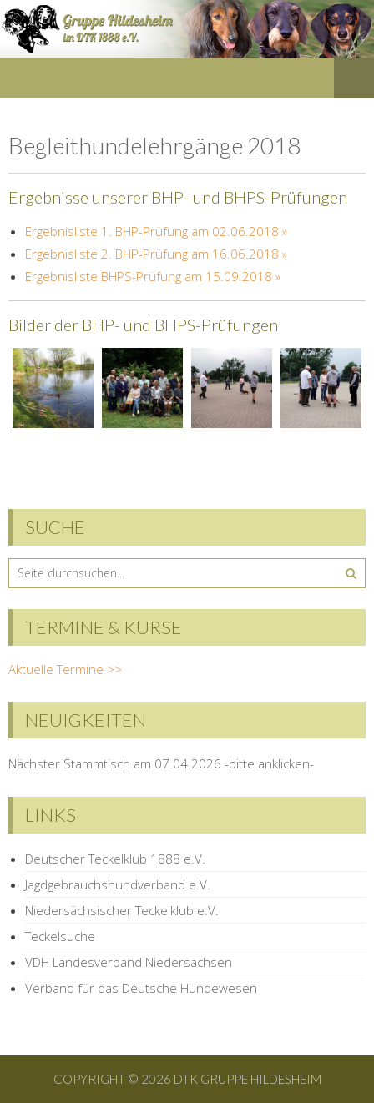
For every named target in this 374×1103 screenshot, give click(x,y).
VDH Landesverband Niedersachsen (128, 962)
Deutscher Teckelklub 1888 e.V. (115, 858)
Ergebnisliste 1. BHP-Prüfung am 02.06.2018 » (156, 231)
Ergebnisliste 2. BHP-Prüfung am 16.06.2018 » (156, 253)
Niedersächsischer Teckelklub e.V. (122, 910)
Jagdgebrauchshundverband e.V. (117, 884)
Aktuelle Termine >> (65, 669)
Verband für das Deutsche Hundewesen (141, 988)
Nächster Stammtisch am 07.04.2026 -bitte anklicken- (161, 763)
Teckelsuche (60, 936)
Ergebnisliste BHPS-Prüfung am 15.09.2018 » (152, 276)
